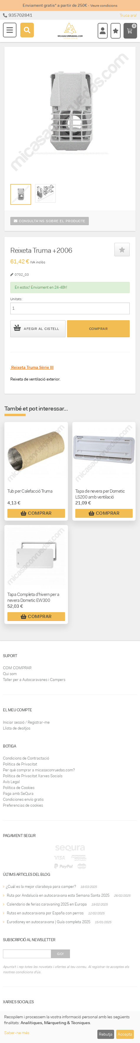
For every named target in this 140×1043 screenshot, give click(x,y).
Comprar (98, 328)
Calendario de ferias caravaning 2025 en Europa (47, 904)
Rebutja (105, 1034)
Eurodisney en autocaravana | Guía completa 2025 (48, 921)
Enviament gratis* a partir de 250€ (70, 5)
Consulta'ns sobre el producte (49, 221)
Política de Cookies (18, 787)
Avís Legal (11, 781)
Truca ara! (128, 15)
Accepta (125, 1034)
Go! (60, 953)
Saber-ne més (16, 1032)
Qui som (10, 673)
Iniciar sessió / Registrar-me (26, 722)
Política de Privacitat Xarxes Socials (32, 775)
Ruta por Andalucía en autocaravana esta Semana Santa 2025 (58, 895)
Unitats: (16, 299)
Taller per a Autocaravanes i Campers (34, 679)
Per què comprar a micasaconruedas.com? (39, 770)
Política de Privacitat (20, 764)
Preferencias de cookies (23, 805)
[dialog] (70, 1027)
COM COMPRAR (17, 667)
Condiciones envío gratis (23, 799)
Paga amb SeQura (18, 793)
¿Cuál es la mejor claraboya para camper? (41, 886)
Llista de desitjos (16, 728)
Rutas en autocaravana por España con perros (45, 913)
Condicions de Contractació (26, 758)
